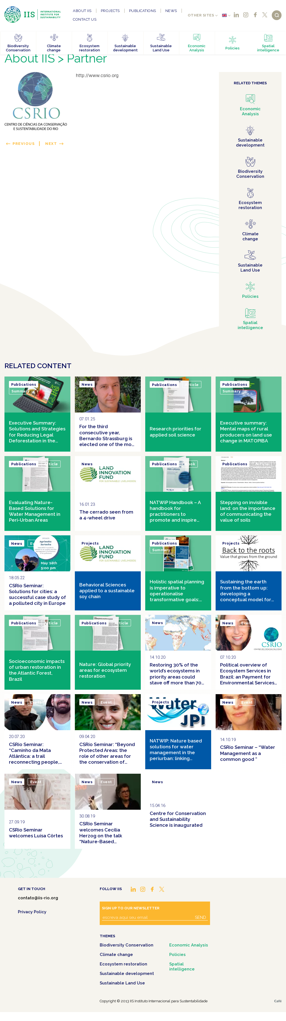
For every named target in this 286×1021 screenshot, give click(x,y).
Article (192, 385)
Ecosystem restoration (123, 964)
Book (190, 464)
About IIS (82, 11)
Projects (110, 11)
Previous (24, 144)
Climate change (116, 954)
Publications (142, 11)
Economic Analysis (188, 945)
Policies (177, 954)
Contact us (84, 19)
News (171, 11)
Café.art (278, 1001)
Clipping (109, 464)
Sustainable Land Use (122, 983)
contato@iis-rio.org (38, 897)
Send (200, 917)
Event (36, 543)
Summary (20, 391)
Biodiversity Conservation (126, 945)
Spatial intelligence (182, 967)
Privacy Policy (32, 911)
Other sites (201, 15)
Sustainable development (127, 973)
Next (51, 144)
